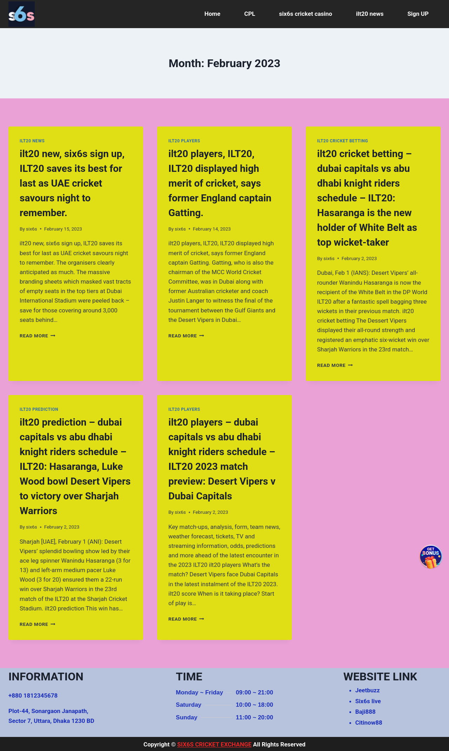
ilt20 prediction (39, 409)
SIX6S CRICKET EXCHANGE (214, 744)
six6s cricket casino (305, 13)
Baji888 (365, 711)
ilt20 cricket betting (342, 140)
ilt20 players (184, 140)
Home (213, 13)
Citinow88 (368, 722)
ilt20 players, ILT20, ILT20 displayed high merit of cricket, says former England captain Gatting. (220, 183)
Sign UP (418, 13)
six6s (31, 229)
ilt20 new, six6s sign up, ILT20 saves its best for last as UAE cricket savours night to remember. (72, 183)
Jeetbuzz (367, 690)
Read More (37, 335)
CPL (249, 13)
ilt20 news (369, 13)
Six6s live (368, 701)
